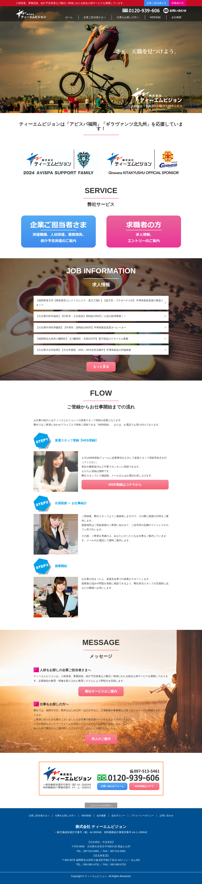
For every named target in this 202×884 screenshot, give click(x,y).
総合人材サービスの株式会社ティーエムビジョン (31, 14)
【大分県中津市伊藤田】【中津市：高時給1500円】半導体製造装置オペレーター (81, 327)
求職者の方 (177, 3)
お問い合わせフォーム (112, 786)
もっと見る (101, 366)
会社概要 (101, 815)
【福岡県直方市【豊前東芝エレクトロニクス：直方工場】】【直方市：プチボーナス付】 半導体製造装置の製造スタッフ (100, 302)
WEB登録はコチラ (144, 786)
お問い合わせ (166, 815)
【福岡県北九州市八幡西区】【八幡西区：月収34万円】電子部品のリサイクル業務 (82, 338)
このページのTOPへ (101, 805)
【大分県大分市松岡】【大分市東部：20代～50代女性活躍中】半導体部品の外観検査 (83, 349)
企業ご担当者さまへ (39, 815)
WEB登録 (86, 815)
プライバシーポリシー (142, 815)
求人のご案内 (101, 739)
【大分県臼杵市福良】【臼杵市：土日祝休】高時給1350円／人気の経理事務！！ (81, 316)
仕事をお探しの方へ (65, 815)
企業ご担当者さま (156, 3)
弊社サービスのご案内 (101, 691)
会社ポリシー (118, 815)
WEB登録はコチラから (124, 484)
